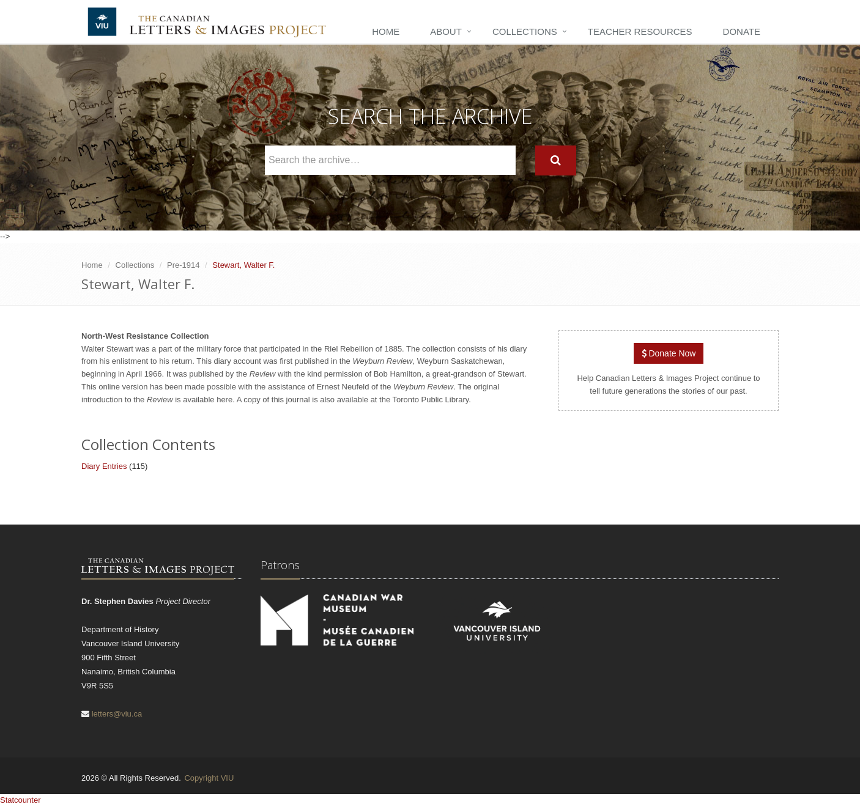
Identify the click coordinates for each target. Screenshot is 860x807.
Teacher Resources (640, 31)
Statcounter (20, 800)
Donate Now (669, 353)
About (446, 31)
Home (385, 31)
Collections (524, 31)
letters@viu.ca (117, 713)
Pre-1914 (183, 265)
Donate (741, 31)
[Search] (555, 160)
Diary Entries (104, 466)
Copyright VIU (209, 778)
